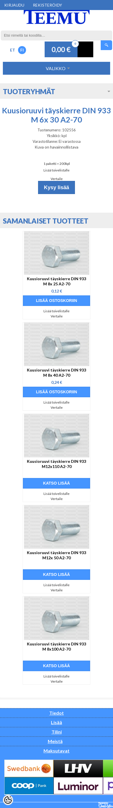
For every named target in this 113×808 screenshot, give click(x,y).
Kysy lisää (56, 187)
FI (22, 50)
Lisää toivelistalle (56, 170)
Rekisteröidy (47, 5)
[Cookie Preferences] (8, 800)
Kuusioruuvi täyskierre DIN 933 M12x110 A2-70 (56, 464)
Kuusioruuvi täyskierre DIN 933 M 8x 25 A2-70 (56, 281)
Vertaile (57, 179)
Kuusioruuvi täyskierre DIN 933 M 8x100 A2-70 (56, 646)
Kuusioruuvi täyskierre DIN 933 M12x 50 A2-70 (56, 555)
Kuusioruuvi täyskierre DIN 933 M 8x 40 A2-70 (56, 373)
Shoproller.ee (105, 805)
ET (12, 50)
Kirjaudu (14, 5)
